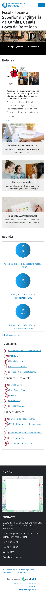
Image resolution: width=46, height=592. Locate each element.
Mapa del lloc (16, 583)
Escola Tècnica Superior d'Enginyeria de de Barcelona (21, 20)
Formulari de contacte (12, 557)
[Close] (41, 5)
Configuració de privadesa (27, 590)
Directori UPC (8, 552)
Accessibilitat (31, 583)
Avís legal (32, 586)
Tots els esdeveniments (12, 335)
